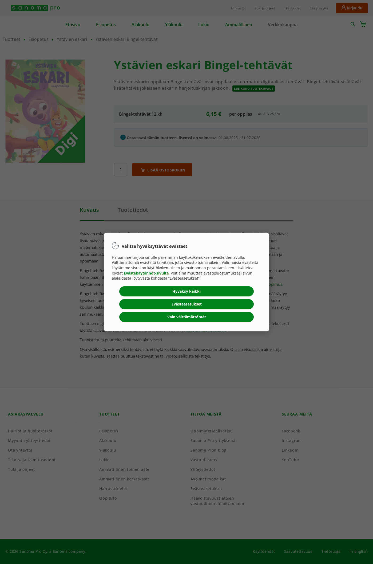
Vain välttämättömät (186, 316)
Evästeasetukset (187, 304)
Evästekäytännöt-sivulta (146, 273)
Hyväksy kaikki (186, 291)
